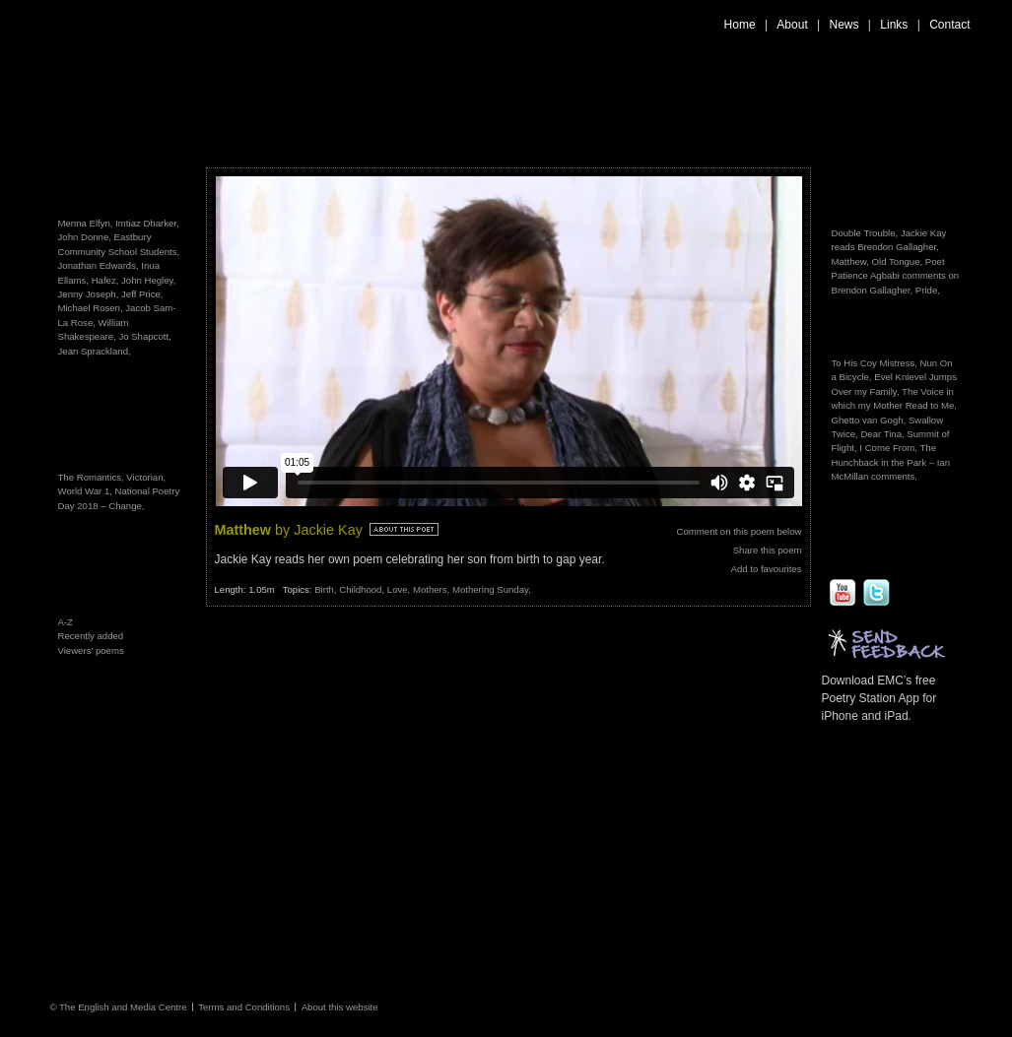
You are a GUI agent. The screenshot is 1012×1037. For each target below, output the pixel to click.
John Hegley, (148, 280)
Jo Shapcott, (144, 336)
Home (740, 25)
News (844, 25)
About (791, 25)
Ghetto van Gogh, (869, 420)
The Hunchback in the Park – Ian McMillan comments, (891, 462)
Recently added (91, 635)
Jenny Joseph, (88, 294)
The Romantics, (92, 477)
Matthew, (850, 261)
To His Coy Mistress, (874, 362)
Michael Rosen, (90, 307)
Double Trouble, (865, 232)
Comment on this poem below (739, 531)
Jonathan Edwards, (98, 265)
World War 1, (86, 491)
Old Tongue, (897, 261)
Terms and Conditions (244, 1006)
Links (894, 25)
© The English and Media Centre (117, 1006)
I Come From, (888, 447)
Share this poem (767, 550)
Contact (949, 25)
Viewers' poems (91, 650)
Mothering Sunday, (491, 589)
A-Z (65, 621)
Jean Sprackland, (94, 351)
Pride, (927, 290)
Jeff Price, (142, 294)
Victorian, (146, 477)
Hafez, (105, 280)
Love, (400, 589)
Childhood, (363, 589)
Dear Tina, (882, 433)
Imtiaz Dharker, (147, 223)
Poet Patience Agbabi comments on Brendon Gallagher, (896, 275)
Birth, (326, 589)
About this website (340, 1006)
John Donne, (84, 236)
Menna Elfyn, (85, 223)
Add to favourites (766, 568)
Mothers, (432, 589)
